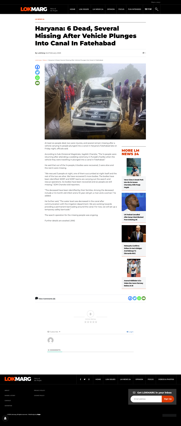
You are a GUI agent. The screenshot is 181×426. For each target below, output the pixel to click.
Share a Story (10, 395)
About (7, 390)
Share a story (155, 2)
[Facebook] (37, 67)
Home (72, 9)
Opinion (111, 9)
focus (151, 379)
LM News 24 (98, 9)
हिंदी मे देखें (148, 9)
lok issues (110, 379)
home (98, 379)
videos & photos (166, 379)
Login (130, 332)
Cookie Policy (39, 395)
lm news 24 (125, 379)
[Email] (37, 83)
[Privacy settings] (5, 418)
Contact (8, 400)
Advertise (8, 405)
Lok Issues (84, 9)
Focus (121, 9)
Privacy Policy (39, 390)
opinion (139, 379)
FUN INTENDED (134, 9)
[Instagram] (89, 379)
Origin (38, 414)
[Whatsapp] (37, 77)
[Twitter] (37, 72)
